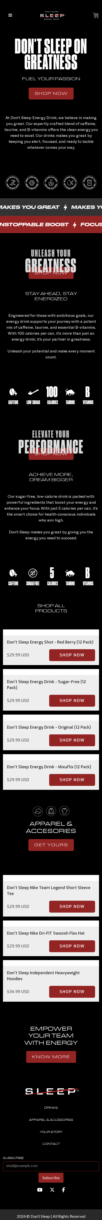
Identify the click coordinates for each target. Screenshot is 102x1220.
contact (51, 1143)
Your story (51, 1132)
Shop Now (51, 93)
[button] (10, 15)
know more (51, 1057)
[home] (51, 15)
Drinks (51, 1107)
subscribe (13, 1158)
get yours (51, 845)
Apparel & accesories (51, 1119)
